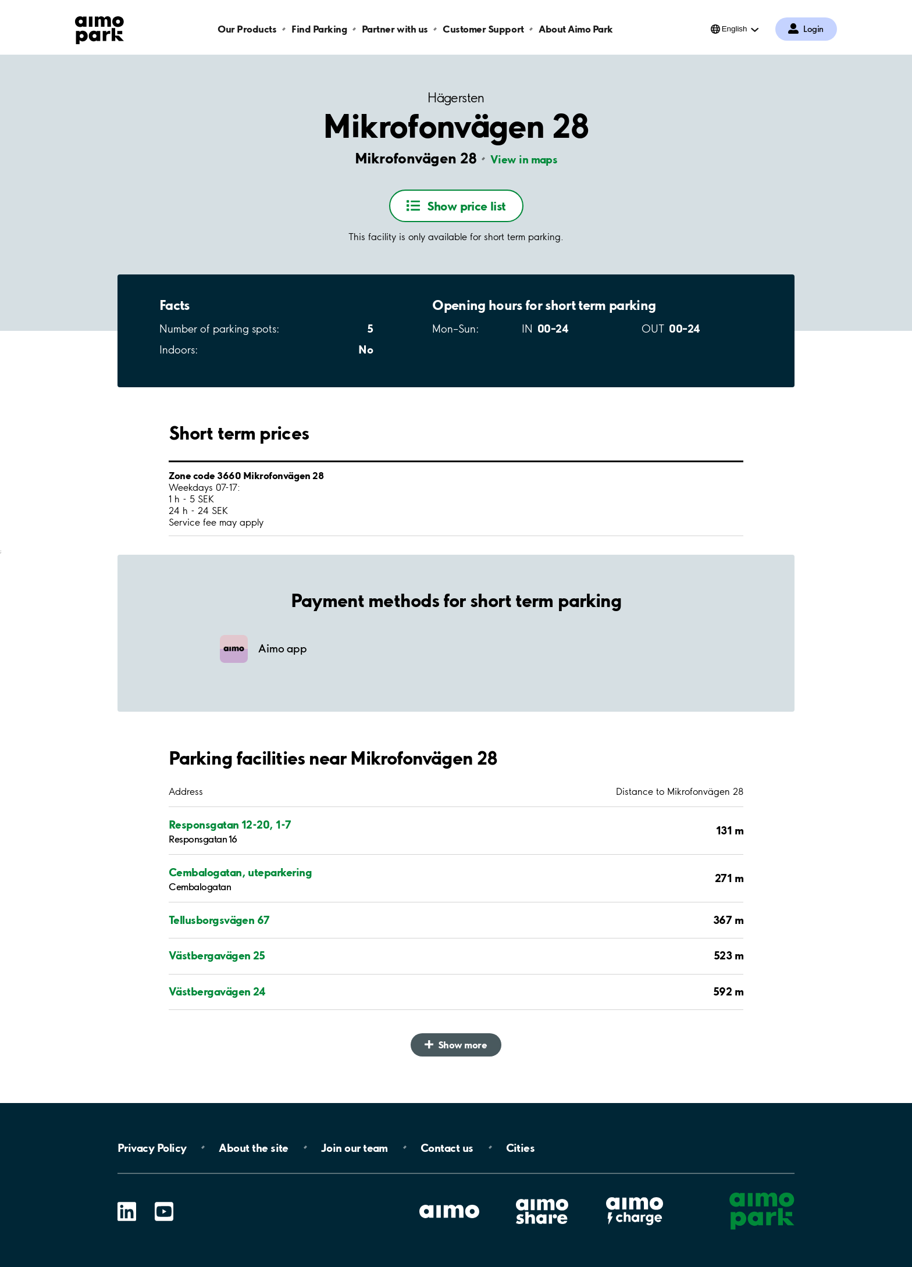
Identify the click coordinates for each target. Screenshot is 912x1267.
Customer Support (483, 29)
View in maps (524, 159)
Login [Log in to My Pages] (813, 29)
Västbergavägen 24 (217, 991)
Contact (447, 1147)
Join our (354, 1147)
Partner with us (395, 29)
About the (253, 1147)
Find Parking (319, 29)
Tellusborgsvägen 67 (219, 920)
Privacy (151, 1147)
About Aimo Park (576, 29)
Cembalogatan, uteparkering (240, 872)
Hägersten (456, 98)
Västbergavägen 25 (217, 955)
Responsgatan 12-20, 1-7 (230, 824)
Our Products (247, 29)
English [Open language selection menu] (734, 28)
